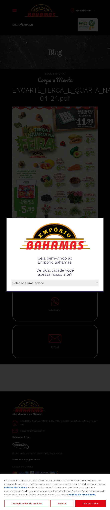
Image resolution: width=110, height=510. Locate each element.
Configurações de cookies (27, 503)
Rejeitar (62, 503)
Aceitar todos (90, 503)
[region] (55, 492)
